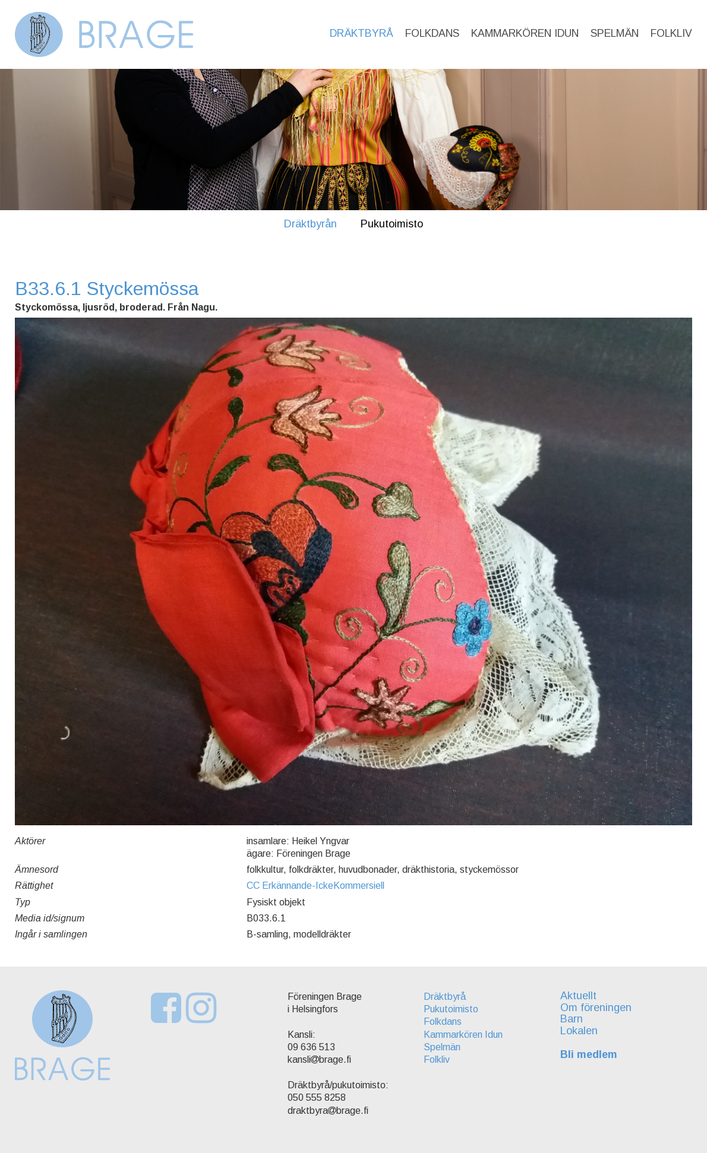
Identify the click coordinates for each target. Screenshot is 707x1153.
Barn (571, 1019)
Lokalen (579, 1031)
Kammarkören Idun (525, 33)
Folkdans (432, 33)
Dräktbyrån (310, 224)
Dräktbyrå (361, 33)
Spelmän (615, 33)
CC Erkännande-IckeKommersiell (315, 885)
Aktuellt (578, 996)
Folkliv (671, 33)
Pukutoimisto (392, 224)
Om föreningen (596, 1007)
